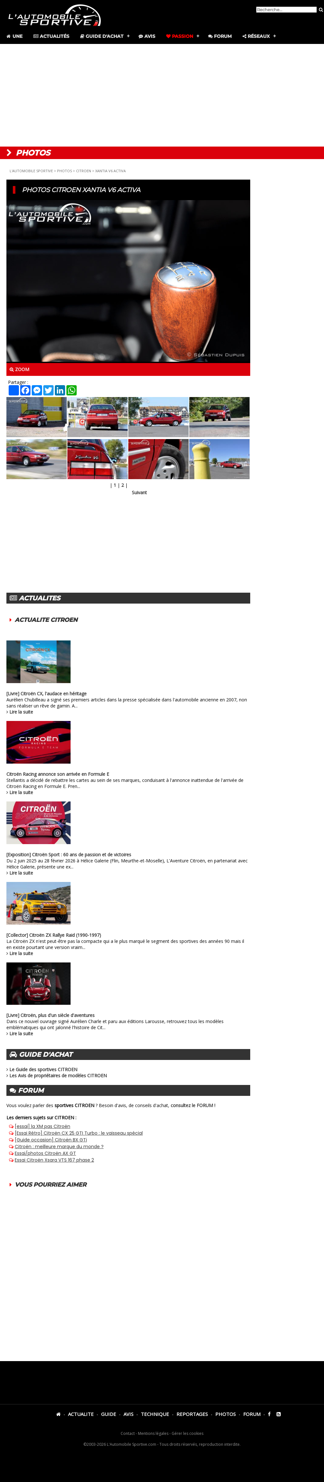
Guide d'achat (102, 36)
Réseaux (256, 36)
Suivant (139, 492)
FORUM (251, 1414)
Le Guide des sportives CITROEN (43, 1069)
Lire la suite (21, 712)
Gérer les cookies (187, 1433)
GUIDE (108, 1414)
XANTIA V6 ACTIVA (110, 170)
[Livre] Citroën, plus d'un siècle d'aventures (50, 1015)
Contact (128, 1433)
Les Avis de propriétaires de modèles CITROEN (58, 1075)
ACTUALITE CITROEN (46, 619)
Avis (147, 36)
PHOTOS (64, 170)
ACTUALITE (81, 1414)
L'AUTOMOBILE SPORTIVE (31, 170)
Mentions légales (153, 1433)
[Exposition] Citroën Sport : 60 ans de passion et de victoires (68, 854)
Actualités (51, 36)
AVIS (128, 1414)
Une (13, 36)
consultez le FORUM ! (193, 1105)
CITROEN (83, 170)
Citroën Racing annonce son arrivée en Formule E (57, 774)
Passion (179, 36)
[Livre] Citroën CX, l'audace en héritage (46, 693)
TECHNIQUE (155, 1414)
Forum (220, 36)
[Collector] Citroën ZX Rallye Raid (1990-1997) (53, 935)
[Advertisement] (162, 95)
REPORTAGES (192, 1414)
